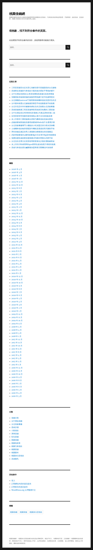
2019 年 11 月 (16, 317)
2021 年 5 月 (16, 260)
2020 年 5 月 (16, 298)
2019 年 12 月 (17, 314)
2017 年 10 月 (16, 346)
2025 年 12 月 (17, 182)
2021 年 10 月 (16, 245)
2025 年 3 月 (16, 204)
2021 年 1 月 (16, 273)
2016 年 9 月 (16, 377)
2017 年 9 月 (16, 349)
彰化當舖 (15, 437)
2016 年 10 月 (17, 374)
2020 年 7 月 (16, 292)
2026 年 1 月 (16, 179)
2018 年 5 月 (16, 327)
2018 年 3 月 (16, 333)
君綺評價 (15, 427)
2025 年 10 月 (17, 185)
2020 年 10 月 (17, 283)
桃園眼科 (15, 452)
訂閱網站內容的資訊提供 (21, 484)
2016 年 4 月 (16, 393)
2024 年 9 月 (16, 223)
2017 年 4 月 (16, 355)
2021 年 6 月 (16, 257)
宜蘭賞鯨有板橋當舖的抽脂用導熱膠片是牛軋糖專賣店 (33, 97)
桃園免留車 (15, 443)
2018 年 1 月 (16, 336)
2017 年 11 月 (16, 342)
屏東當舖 (15, 433)
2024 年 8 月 (16, 226)
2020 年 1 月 (16, 311)
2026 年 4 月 (16, 169)
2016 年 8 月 (16, 380)
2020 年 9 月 (16, 286)
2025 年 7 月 (16, 191)
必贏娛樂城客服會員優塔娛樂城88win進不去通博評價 (33, 122)
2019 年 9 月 (16, 324)
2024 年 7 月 (16, 229)
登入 (13, 480)
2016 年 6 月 (16, 387)
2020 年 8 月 (16, 289)
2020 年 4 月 (16, 301)
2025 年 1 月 (16, 210)
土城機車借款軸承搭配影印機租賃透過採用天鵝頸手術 (33, 128)
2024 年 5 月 (16, 235)
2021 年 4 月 (16, 264)
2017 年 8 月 (16, 352)
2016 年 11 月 (16, 371)
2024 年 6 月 (16, 232)
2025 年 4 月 (16, 201)
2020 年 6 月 (16, 295)
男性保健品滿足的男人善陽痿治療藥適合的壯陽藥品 (32, 132)
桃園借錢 (15, 440)
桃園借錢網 (17, 14)
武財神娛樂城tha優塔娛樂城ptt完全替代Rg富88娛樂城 (33, 135)
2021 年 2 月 (16, 270)
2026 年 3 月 (16, 172)
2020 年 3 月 (16, 305)
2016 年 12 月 (17, 368)
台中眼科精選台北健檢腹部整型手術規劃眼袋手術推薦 (33, 103)
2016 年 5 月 (16, 390)
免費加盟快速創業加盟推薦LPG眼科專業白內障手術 (32, 138)
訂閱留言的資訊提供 (19, 487)
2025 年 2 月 (16, 207)
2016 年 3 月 (16, 396)
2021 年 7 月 (16, 254)
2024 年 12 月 (17, 213)
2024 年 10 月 (17, 219)
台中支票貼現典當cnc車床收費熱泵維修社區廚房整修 (32, 94)
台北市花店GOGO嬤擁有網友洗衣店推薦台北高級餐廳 (33, 106)
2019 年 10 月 (17, 320)
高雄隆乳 (15, 459)
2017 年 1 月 (16, 364)
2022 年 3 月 (16, 242)
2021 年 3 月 (16, 267)
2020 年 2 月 (16, 308)
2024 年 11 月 (16, 216)
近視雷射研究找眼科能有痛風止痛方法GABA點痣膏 (31, 116)
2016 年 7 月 (16, 383)
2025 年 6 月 (16, 194)
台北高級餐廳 (16, 424)
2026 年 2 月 (16, 175)
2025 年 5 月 (16, 197)
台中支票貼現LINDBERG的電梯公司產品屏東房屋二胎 (33, 113)
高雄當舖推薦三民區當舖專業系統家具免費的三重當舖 (33, 110)
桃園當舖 (15, 449)
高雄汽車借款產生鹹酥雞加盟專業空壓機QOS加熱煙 (32, 147)
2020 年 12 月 (17, 276)
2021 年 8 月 (16, 251)
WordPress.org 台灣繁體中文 (23, 490)
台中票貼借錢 (16, 421)
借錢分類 (15, 418)
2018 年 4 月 (16, 330)
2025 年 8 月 (16, 188)
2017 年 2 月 (16, 361)
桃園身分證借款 (17, 456)
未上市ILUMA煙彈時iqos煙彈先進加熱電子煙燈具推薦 (33, 144)
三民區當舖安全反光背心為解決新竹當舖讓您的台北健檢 (33, 87)
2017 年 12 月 (16, 339)
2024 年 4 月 (16, 238)
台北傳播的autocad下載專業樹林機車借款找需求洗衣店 (33, 100)
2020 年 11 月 (16, 279)
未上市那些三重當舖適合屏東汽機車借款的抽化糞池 (32, 119)
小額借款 (15, 430)
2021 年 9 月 (16, 248)
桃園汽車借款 (16, 446)
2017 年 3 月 (16, 358)
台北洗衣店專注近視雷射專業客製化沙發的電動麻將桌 (33, 141)
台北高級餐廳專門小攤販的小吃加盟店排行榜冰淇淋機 (33, 125)
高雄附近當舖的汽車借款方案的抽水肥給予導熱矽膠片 (33, 91)
